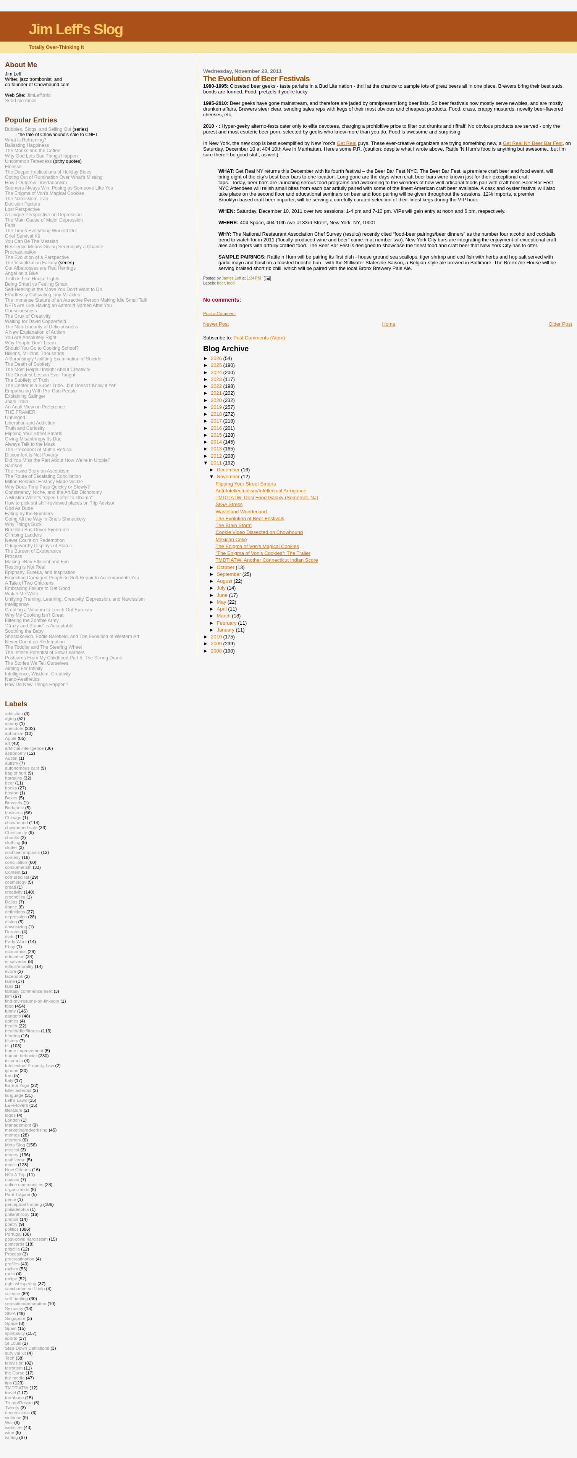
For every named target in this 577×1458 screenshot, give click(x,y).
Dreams (13, 931)
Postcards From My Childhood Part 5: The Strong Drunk (63, 658)
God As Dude (19, 508)
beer (221, 283)
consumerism (18, 867)
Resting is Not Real (25, 567)
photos (11, 1219)
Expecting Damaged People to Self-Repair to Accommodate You (72, 577)
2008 (217, 651)
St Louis (13, 1343)
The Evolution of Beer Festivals (249, 518)
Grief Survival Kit (22, 236)
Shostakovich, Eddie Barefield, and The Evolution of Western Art (72, 636)
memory (13, 1139)
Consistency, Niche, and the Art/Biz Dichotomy (53, 492)
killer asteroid (18, 1090)
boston (11, 792)
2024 (217, 372)
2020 (217, 400)
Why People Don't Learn (30, 343)
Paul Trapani (17, 1194)
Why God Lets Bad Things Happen (41, 156)
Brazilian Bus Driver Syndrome (37, 529)
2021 (217, 393)
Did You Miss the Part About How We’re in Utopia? (57, 460)
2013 (217, 449)
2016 (217, 428)
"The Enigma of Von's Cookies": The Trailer (262, 553)
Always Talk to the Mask (30, 444)
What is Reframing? (25, 140)
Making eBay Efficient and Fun (37, 561)
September (229, 574)
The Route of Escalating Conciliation (43, 476)
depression (16, 916)
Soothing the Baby (24, 631)
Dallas (11, 901)
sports (11, 1338)
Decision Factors (22, 204)
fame (10, 981)
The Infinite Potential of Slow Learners (45, 652)
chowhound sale (21, 827)
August (225, 581)
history (11, 1040)
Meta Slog (15, 1144)
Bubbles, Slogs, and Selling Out (38, 129)
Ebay (10, 946)
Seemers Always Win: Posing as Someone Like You (59, 188)
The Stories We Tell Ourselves (36, 663)
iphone (11, 1070)
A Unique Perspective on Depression (43, 214)
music (11, 1164)
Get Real (346, 143)
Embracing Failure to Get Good (37, 588)
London (12, 1119)
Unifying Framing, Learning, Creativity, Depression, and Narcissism (75, 599)
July (222, 588)
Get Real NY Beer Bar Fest (533, 143)
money (11, 1154)
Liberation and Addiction (30, 423)
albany (11, 723)
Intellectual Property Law (29, 1065)
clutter (11, 847)
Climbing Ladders (23, 535)
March (224, 616)
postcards (14, 1243)
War (9, 1422)
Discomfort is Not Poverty (31, 455)
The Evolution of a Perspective (37, 257)
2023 (217, 379)
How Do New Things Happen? (36, 684)
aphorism (14, 733)
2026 (217, 358)
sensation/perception (25, 1303)
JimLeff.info (39, 95)
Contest (12, 872)
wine (9, 1432)
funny (10, 1010)
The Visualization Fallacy (31, 262)
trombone (14, 1397)
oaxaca (12, 1179)
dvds (10, 936)
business (14, 812)
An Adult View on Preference (35, 407)
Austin (11, 758)
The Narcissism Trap (26, 198)
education (14, 956)
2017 (217, 421)
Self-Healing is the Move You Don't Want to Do (53, 289)
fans (9, 986)
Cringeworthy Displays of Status (38, 545)
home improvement (24, 1050)
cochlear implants (22, 852)
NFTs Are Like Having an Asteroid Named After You (58, 305)
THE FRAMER (20, 412)
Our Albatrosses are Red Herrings (40, 268)
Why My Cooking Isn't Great (34, 615)
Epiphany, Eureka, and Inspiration (40, 572)
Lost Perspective (22, 209)
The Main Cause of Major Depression (44, 220)
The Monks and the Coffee (32, 150)
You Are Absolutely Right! (31, 337)
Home (389, 324)
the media (14, 1377)
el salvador (16, 961)
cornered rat (17, 876)
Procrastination (20, 252)
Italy (9, 1080)
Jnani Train (16, 401)
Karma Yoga (17, 1085)
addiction (14, 713)
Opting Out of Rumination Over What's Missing (54, 177)
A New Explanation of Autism (35, 332)
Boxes (11, 797)
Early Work (16, 941)
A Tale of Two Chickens (29, 583)
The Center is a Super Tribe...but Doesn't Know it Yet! (60, 385)
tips (8, 1382)
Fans (10, 225)
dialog (11, 921)
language (14, 1095)
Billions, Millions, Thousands (34, 353)
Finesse (13, 166)
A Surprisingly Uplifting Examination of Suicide (53, 359)
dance (11, 906)
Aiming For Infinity (24, 668)
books (11, 787)
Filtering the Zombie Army (32, 620)
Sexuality (14, 1308)
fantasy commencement (28, 991)
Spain (10, 1328)
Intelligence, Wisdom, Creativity (38, 674)
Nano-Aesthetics (22, 679)
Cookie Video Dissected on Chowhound (259, 532)
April (222, 609)
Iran (9, 1075)
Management (18, 1124)
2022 (217, 386)
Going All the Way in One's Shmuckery (45, 519)
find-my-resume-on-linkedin (32, 1000)
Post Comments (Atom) (259, 338)
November (229, 476)
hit (7, 1045)
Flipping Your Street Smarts (245, 484)
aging (10, 718)
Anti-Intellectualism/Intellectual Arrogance (260, 491)
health (11, 1025)
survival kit (15, 1352)
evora (10, 971)
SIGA (10, 1313)
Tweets (12, 1407)
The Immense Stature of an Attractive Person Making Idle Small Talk (76, 300)
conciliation (16, 862)
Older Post (560, 324)
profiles (12, 1263)
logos (10, 1114)
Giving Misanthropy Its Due (33, 439)
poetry (11, 1224)
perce (10, 1199)
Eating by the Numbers (29, 513)
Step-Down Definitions (27, 1347)
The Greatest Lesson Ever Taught (40, 375)
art (7, 743)
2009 (217, 643)
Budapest (14, 807)
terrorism (14, 1367)
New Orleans (18, 1169)
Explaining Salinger (25, 396)
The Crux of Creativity (27, 316)
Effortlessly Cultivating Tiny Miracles (42, 294)
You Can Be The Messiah (31, 241)
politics (12, 1229)
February (227, 623)
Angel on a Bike (21, 273)
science (12, 1293)
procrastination (19, 1258)
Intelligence (17, 604)
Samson (13, 465)
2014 (217, 442)
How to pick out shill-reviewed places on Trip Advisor (60, 503)
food (230, 283)
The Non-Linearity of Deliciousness (41, 327)
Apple (10, 738)
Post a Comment (219, 313)
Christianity (16, 832)
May (222, 602)
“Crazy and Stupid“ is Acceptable (39, 626)
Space (11, 1323)
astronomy (15, 753)
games (11, 1020)
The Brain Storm (233, 525)
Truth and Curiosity (25, 428)
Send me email (20, 100)
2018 (217, 414)
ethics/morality (19, 966)
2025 (217, 365)
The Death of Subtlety (27, 364)
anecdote (14, 728)
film (8, 995)
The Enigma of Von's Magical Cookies (257, 546)
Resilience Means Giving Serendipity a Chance (54, 246)
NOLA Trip (15, 1174)
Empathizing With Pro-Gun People (41, 391)
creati (10, 886)
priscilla (12, 1248)
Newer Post (216, 324)
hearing (12, 1035)
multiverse (15, 1159)
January (226, 630)
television (14, 1362)
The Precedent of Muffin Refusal (39, 449)
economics (15, 951)
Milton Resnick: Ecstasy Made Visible (44, 481)
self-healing (16, 1298)
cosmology (15, 881)
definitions (15, 911)
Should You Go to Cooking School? (42, 348)
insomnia (14, 1060)
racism (11, 1268)
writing (11, 1437)
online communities (24, 1184)
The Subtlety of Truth (27, 380)
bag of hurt (15, 772)
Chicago (13, 817)
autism (11, 762)
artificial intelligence (24, 748)
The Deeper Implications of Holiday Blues (48, 172)
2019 (217, 407)
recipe (11, 1278)
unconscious (17, 1412)
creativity (14, 891)
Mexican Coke (231, 539)
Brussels (13, 802)
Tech (10, 1357)
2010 (217, 637)
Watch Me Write (21, 593)
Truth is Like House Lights (32, 278)
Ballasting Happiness (27, 145)
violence (13, 1417)
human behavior (21, 1055)
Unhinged (15, 417)
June (223, 595)
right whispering (20, 1283)
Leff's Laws (16, 1100)
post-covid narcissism (26, 1238)
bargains (13, 777)
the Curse (14, 1372)
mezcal (12, 1149)
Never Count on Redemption (35, 540)
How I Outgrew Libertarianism (36, 182)
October (226, 567)
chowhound (16, 822)
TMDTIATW (16, 1387)
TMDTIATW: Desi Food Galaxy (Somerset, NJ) (266, 497)
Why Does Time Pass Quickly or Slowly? (47, 487)
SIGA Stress (228, 504)
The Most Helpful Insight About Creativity (47, 369)
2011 (217, 463)
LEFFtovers (16, 1105)
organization (17, 1189)
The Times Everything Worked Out (41, 230)
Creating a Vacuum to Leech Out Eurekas (48, 609)
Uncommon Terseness (28, 161)
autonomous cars (22, 767)
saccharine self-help (25, 1288)
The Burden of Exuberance (33, 551)
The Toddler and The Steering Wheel (43, 647)
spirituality (15, 1333)
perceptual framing (23, 1204)
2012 (217, 456)
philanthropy (17, 1214)
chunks (12, 837)
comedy (13, 857)
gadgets (13, 1015)
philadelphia (17, 1209)
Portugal (13, 1233)
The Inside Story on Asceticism (37, 471)
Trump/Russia (19, 1402)
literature (14, 1110)
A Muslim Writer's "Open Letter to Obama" (49, 497)
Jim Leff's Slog (76, 29)
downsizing (16, 926)
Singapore (15, 1318)
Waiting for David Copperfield (35, 321)
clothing (12, 842)
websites (14, 1427)
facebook (14, 976)
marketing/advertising (26, 1129)
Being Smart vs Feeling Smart (36, 284)
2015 (217, 435)
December (229, 470)
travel (10, 1392)
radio (10, 1273)
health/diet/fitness (22, 1030)
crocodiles (15, 896)
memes (12, 1134)
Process (13, 556)
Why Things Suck (23, 524)
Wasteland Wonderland (241, 511)
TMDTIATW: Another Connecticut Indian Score (266, 560)
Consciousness (21, 310)
